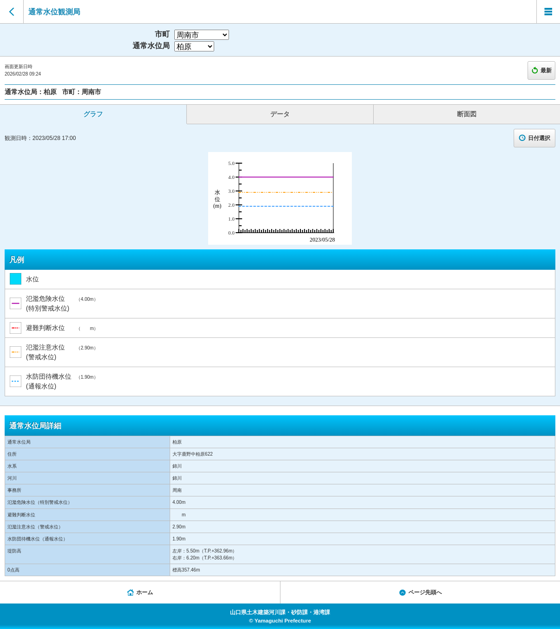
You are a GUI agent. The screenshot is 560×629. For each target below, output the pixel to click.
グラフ (93, 114)
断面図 (467, 114)
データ (280, 114)
